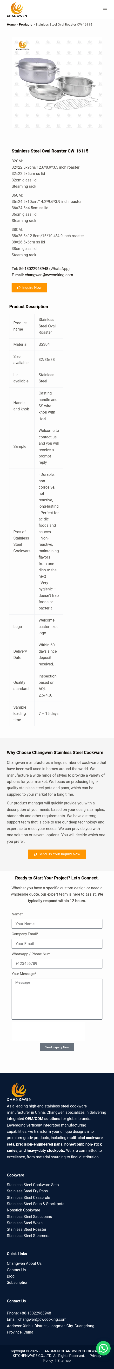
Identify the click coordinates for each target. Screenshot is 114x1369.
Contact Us (16, 1270)
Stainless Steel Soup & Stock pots (35, 1204)
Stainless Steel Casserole (28, 1197)
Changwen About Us (24, 1263)
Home (11, 24)
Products (25, 24)
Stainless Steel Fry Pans (27, 1191)
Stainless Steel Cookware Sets (33, 1184)
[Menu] (105, 9)
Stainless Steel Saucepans (29, 1216)
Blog (10, 1276)
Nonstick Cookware (23, 1210)
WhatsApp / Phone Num (31, 954)
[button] (103, 1348)
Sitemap (64, 1360)
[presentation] (48, 1031)
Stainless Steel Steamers (28, 1235)
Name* (17, 914)
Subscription (17, 1282)
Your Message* (24, 974)
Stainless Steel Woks (24, 1223)
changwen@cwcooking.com (49, 275)
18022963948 (36, 268)
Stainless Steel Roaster (26, 1229)
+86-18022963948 (35, 1313)
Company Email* (25, 934)
